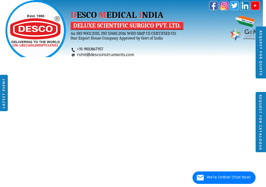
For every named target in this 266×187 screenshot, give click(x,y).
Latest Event (3, 93)
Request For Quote (260, 53)
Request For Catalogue (260, 122)
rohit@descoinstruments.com (105, 54)
